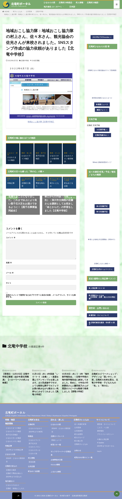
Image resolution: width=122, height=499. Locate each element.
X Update (100, 443)
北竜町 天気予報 (93, 125)
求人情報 (79, 2)
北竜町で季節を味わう (14, 473)
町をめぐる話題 (34, 471)
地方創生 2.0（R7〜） (53, 6)
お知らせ (77, 450)
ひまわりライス (34, 440)
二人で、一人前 (103, 427)
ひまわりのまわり (12, 485)
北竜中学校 (39, 11)
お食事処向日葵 (56, 460)
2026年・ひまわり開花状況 (15, 459)
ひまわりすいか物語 (13, 438)
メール (10, 273)
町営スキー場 (56, 445)
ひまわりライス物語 (13, 431)
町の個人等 (78, 441)
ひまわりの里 (49, 2)
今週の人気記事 (103, 439)
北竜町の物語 (92, 2)
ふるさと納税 (56, 472)
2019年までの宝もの (13, 477)
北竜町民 (31, 424)
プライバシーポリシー (105, 434)
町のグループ (79, 437)
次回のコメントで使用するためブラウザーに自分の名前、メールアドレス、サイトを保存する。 (41, 296)
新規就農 (32, 462)
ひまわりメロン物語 (13, 441)
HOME (7, 11)
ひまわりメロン (34, 447)
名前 (9, 263)
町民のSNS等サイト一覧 (83, 457)
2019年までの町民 (36, 432)
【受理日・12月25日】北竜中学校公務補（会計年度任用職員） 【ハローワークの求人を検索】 (15, 378)
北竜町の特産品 (65, 2)
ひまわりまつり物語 (13, 428)
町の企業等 (78, 434)
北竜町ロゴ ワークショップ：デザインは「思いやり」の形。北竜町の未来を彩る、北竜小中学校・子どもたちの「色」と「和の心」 (105, 380)
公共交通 (31, 466)
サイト (8, 283)
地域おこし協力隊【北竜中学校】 (41, 121)
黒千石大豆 (33, 443)
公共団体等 (78, 431)
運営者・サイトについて (106, 424)
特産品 (30, 436)
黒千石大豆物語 (12, 435)
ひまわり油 (33, 453)
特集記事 (8, 446)
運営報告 (100, 431)
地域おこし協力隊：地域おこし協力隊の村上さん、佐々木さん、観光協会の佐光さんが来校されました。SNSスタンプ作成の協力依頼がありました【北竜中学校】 (60, 14)
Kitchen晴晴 (55, 465)
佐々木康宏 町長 (80, 424)
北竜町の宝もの (11, 466)
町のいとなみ (17, 11)
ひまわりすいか (34, 450)
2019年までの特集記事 (14, 450)
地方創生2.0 (9, 481)
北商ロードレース (57, 436)
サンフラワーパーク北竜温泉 (61, 453)
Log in (99, 451)
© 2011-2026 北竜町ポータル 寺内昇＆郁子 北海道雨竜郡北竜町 (61, 496)
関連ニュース (56, 440)
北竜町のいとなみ (81, 444)
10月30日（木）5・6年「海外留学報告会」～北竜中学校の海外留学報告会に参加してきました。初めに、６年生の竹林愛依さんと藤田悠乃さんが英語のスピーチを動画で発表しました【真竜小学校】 (75, 383)
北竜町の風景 (11, 470)
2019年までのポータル (105, 446)
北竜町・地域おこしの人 (15, 488)
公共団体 (29, 11)
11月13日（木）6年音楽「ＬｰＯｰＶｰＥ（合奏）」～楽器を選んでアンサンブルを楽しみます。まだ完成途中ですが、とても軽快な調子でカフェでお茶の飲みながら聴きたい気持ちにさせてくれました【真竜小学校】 (45, 384)
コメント (10, 237)
